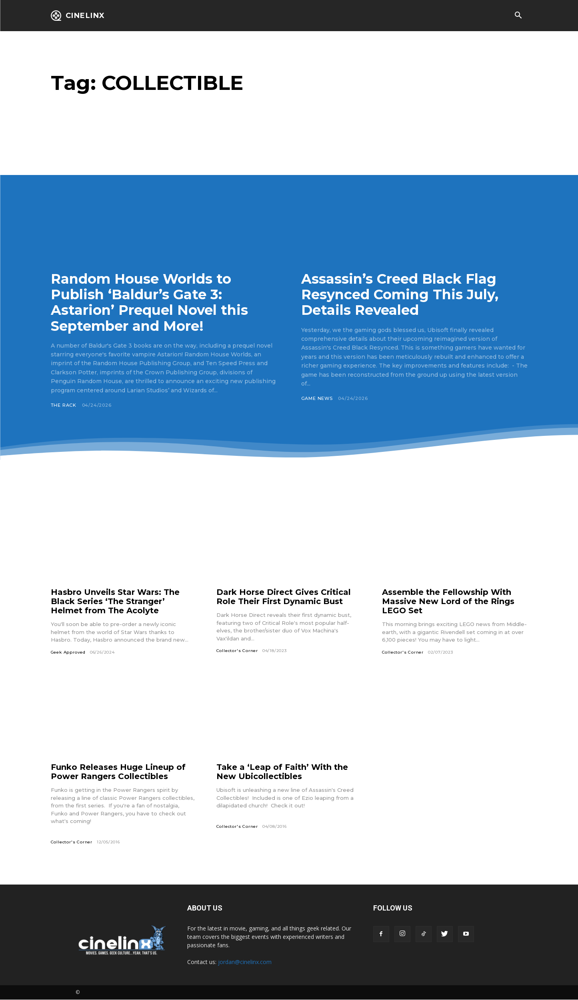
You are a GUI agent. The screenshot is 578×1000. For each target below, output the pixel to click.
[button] (518, 16)
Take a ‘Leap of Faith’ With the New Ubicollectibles (282, 771)
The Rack (63, 405)
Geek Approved (68, 652)
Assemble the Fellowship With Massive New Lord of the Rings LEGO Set (448, 601)
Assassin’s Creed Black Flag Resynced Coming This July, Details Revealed (399, 294)
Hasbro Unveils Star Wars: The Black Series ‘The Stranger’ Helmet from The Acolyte (115, 601)
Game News (317, 398)
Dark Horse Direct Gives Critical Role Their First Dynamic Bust (283, 596)
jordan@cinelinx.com (245, 962)
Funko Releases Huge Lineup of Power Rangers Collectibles (118, 771)
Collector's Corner (237, 650)
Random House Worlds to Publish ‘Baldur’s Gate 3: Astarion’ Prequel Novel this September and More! (149, 302)
